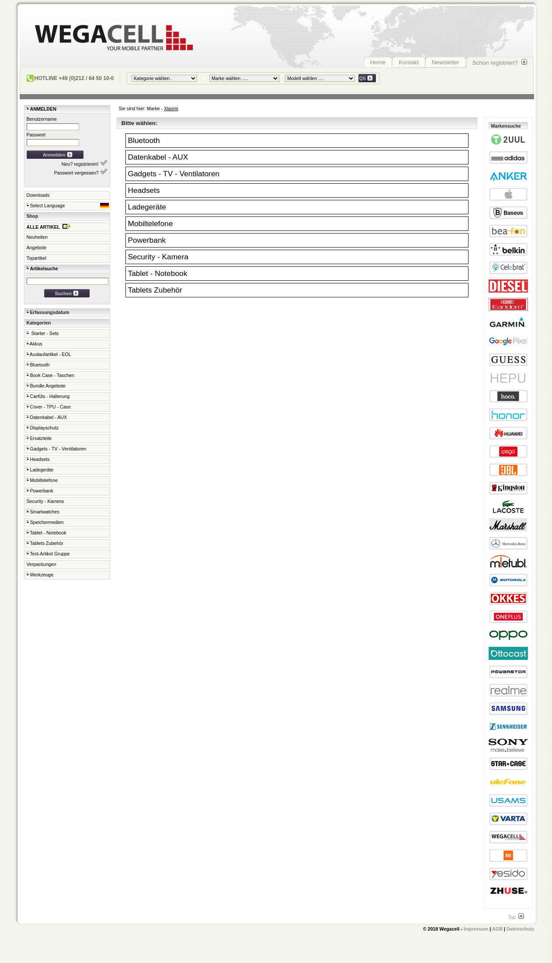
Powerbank (40, 490)
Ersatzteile (39, 438)
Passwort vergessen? (81, 171)
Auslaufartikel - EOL (49, 354)
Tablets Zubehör (45, 543)
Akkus (34, 343)
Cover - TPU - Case (49, 406)
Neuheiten (37, 237)
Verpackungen (41, 564)
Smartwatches (43, 511)
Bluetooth (38, 364)
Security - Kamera (45, 501)
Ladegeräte (40, 469)
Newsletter (445, 62)
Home (378, 62)
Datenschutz (520, 929)
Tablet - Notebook (46, 532)
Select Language (68, 205)
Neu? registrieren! (85, 163)
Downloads (38, 195)
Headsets (38, 459)
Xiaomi (171, 108)
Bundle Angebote (46, 385)
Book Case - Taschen (50, 375)
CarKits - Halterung (48, 396)
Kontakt (408, 62)
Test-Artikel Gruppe (48, 553)
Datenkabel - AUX (47, 417)
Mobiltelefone (42, 480)
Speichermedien (45, 522)
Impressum (476, 929)
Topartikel (37, 258)
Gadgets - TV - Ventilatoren (57, 448)
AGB (497, 929)
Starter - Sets (43, 333)
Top (516, 917)
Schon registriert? (499, 62)
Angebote (37, 247)
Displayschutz (43, 427)
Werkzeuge (40, 574)
